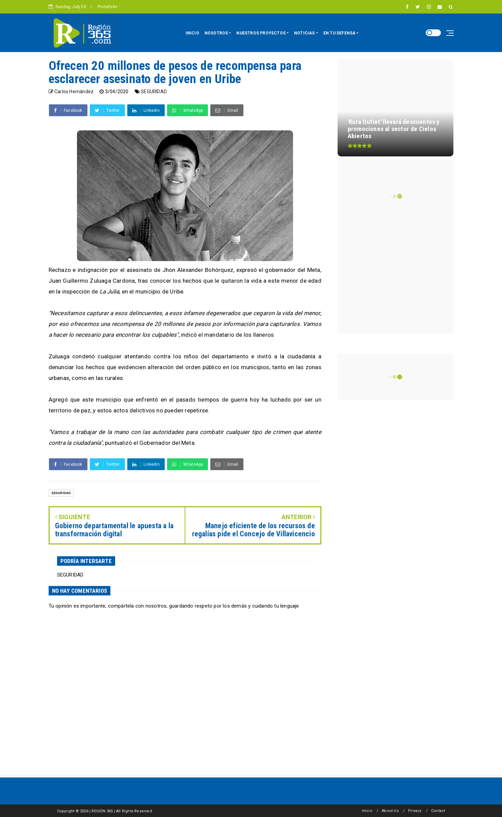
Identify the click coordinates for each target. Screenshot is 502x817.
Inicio (367, 811)
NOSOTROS (216, 33)
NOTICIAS (304, 33)
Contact (438, 811)
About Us (390, 811)
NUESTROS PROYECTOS (261, 33)
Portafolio (107, 6)
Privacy (414, 811)
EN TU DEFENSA (339, 33)
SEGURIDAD (154, 91)
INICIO (192, 33)
